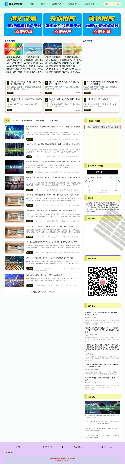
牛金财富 (87, 110)
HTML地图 (71, 458)
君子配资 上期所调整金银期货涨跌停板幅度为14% (62, 63)
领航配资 (10, 93)
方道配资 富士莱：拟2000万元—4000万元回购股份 (44, 275)
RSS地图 (65, 458)
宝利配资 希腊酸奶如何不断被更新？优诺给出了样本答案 (26, 69)
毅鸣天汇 (29, 172)
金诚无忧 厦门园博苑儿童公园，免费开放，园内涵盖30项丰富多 (28, 66)
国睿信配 (29, 139)
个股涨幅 (88, 127)
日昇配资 (29, 221)
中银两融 (87, 93)
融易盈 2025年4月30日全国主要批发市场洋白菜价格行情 (26, 72)
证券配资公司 (73, 4)
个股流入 (103, 127)
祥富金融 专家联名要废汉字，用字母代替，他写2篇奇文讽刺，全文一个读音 (52, 195)
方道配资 (29, 285)
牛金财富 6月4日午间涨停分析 (97, 99)
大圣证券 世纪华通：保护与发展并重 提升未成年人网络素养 (66, 69)
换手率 (117, 127)
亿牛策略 (29, 252)
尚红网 (42, 4)
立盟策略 (29, 237)
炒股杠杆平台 (89, 4)
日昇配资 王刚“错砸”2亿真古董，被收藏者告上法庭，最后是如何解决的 (51, 210)
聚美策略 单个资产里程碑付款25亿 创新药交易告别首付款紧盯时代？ (50, 258)
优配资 (9, 110)
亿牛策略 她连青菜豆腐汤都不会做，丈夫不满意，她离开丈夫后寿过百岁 (51, 242)
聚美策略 (29, 268)
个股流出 (111, 127)
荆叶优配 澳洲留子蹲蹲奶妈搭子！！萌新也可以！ (62, 72)
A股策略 (48, 93)
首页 (32, 4)
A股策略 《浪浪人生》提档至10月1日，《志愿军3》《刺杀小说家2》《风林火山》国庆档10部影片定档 (102, 330)
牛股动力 (48, 110)
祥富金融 (29, 205)
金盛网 (29, 156)
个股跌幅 (96, 127)
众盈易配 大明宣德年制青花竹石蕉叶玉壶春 (60, 66)
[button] (86, 182)
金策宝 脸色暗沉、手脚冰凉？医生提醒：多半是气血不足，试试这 (68, 60)
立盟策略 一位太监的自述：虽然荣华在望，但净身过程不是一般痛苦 (50, 226)
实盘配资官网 (56, 4)
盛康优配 (29, 190)
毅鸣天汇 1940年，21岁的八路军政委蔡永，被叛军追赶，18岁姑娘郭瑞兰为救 (53, 161)
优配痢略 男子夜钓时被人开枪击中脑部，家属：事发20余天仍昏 (28, 60)
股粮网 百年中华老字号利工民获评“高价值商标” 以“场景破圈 (27, 63)
